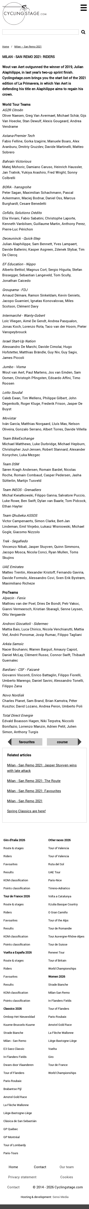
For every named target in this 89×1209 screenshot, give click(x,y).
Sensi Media (61, 1197)
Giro (50, 1057)
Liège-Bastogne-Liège (17, 1113)
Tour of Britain (57, 960)
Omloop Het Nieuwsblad (19, 1017)
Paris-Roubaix (12, 1081)
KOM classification (15, 880)
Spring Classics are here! (26, 811)
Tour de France (58, 1065)
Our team (67, 1167)
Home (5, 46)
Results (8, 872)
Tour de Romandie (60, 928)
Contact (13, 1187)
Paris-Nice (55, 880)
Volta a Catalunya (59, 896)
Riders (7, 856)
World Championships (62, 968)
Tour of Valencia (58, 848)
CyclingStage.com (27, 13)
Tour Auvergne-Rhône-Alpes (66, 936)
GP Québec (10, 1129)
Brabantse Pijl (12, 1089)
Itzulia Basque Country (63, 904)
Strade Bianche (13, 1033)
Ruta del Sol (56, 864)
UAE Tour (54, 872)
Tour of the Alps (58, 920)
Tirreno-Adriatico (59, 888)
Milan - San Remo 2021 (25, 801)
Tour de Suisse (57, 944)
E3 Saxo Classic (13, 1049)
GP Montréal (11, 1137)
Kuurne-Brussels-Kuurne (19, 1025)
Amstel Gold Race (15, 1097)
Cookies (66, 1177)
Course (62, 742)
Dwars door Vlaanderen (18, 1065)
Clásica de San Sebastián (19, 1121)
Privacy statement (22, 1177)
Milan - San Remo (14, 1041)
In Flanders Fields (15, 1057)
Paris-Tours (10, 1153)
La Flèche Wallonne (16, 1105)
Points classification (16, 888)
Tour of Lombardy (14, 1145)
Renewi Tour (56, 952)
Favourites (27, 742)
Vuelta (52, 1049)
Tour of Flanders (13, 1073)
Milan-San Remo (59, 992)
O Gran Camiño (58, 912)
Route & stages (13, 848)
